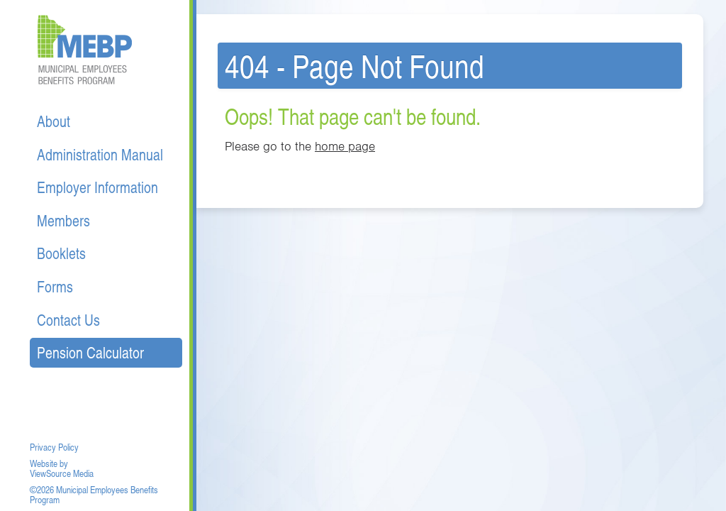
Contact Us (68, 320)
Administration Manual (100, 154)
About (53, 121)
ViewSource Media (62, 473)
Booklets (61, 253)
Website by (49, 463)
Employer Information (97, 187)
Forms (55, 286)
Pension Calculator (90, 352)
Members (63, 220)
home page (345, 146)
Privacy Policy (54, 447)
